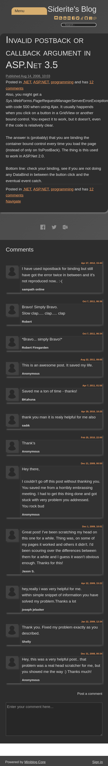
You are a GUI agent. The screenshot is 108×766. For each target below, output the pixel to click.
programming (62, 82)
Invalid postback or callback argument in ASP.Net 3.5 (48, 52)
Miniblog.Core (35, 762)
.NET (27, 82)
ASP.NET (41, 82)
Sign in (97, 762)
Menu (19, 11)
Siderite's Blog (72, 9)
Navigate (13, 201)
